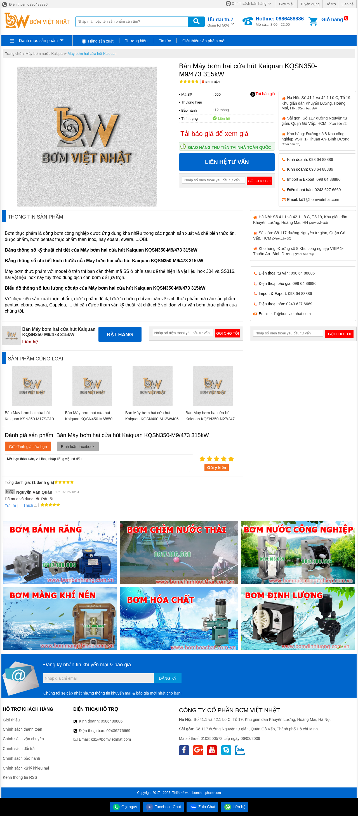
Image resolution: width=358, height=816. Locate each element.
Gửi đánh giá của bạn (28, 446)
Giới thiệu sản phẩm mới (203, 41)
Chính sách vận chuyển (23, 739)
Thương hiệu (136, 41)
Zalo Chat (202, 807)
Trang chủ (13, 53)
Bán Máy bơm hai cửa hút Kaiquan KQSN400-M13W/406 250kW (152, 419)
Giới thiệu (286, 4)
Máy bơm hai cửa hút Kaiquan (92, 53)
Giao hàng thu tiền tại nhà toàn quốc (229, 147)
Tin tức (165, 41)
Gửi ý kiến (216, 467)
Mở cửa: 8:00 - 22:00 (280, 21)
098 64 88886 (321, 159)
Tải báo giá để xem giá (214, 133)
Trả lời (10, 505)
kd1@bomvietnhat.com (319, 199)
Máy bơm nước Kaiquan (45, 53)
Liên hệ (348, 4)
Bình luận (211, 82)
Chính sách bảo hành (21, 758)
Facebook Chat (163, 807)
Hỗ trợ (331, 4)
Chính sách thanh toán (22, 729)
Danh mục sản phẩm (38, 40)
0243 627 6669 (328, 189)
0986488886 (112, 721)
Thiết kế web (182, 793)
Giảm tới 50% (221, 21)
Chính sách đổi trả (19, 748)
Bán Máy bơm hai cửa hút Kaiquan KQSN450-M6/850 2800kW (88, 419)
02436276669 (118, 730)
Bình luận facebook (78, 446)
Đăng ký (167, 678)
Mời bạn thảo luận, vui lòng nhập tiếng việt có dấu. (98, 464)
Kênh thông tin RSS (20, 777)
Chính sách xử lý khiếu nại (26, 768)
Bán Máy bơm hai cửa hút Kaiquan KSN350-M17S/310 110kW (29, 419)
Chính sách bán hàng (249, 3)
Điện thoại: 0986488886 (24, 4)
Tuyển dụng (310, 4)
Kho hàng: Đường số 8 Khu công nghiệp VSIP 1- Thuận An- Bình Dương (316, 139)
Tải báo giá (262, 94)
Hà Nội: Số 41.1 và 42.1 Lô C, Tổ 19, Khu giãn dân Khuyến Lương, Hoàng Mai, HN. (317, 102)
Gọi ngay (124, 807)
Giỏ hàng (332, 19)
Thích (26, 505)
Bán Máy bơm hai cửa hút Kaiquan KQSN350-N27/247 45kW (210, 419)
